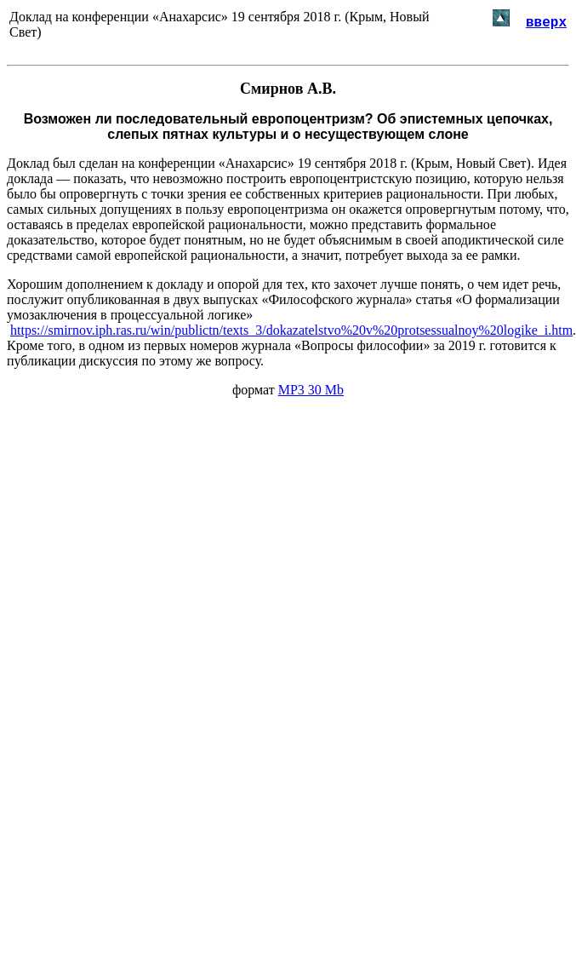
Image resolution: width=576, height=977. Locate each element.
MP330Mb (311, 389)
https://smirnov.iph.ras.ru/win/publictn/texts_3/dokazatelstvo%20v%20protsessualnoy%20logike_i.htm (291, 330)
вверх (546, 21)
